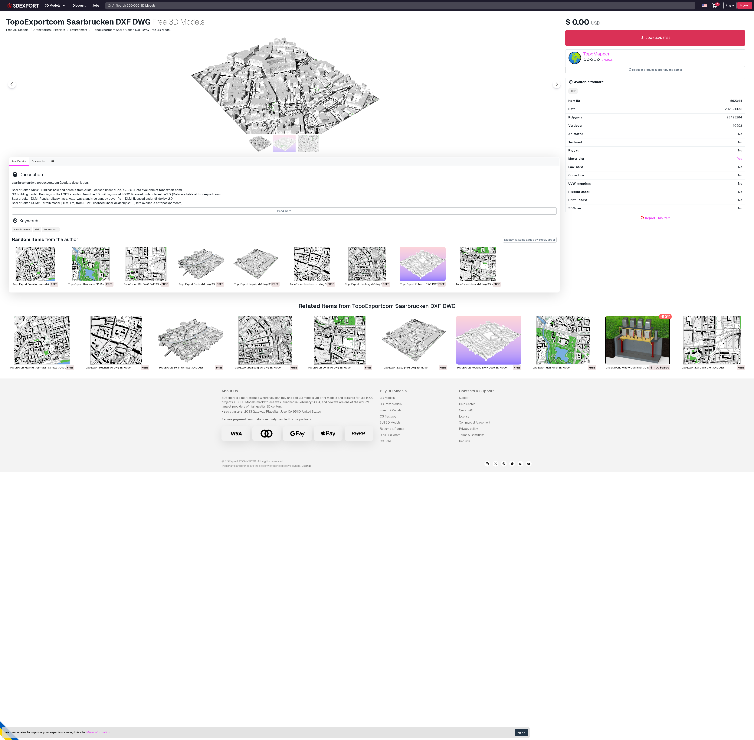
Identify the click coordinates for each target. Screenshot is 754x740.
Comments (38, 161)
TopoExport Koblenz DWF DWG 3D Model (482, 367)
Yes (739, 159)
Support (464, 398)
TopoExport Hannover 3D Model (87, 284)
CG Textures (388, 416)
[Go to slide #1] (260, 143)
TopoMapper (596, 54)
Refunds (464, 441)
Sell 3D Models (390, 423)
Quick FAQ (466, 410)
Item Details (19, 161)
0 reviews (607, 59)
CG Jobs (385, 441)
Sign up (744, 5)
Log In (730, 5)
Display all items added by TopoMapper (529, 239)
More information (98, 732)
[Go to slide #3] (308, 143)
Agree (521, 732)
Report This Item (657, 218)
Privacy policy (468, 429)
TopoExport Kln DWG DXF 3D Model (145, 284)
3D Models (387, 398)
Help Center (467, 404)
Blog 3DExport (390, 435)
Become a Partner (392, 429)
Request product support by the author (655, 70)
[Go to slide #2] (284, 143)
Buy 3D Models (393, 390)
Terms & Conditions (471, 435)
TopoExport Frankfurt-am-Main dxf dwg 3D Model (40, 367)
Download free (655, 38)
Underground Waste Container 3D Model (630, 367)
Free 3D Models (391, 410)
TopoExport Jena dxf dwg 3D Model (477, 284)
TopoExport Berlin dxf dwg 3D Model (201, 284)
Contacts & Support (476, 390)
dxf (37, 229)
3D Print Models (391, 404)
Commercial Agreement (474, 423)
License (464, 416)
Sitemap (306, 465)
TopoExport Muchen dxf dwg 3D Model (107, 367)
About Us (229, 390)
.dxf (573, 91)
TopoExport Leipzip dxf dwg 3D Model (405, 367)
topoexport (51, 229)
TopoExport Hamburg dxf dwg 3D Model (257, 367)
